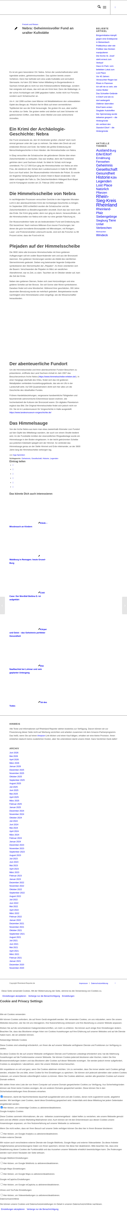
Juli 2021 (14, 940)
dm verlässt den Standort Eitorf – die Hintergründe (105, 127)
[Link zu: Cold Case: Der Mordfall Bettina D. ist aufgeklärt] (27, 596)
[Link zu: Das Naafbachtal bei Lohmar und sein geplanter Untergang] (27, 669)
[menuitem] (97, 7)
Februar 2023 (16, 875)
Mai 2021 (14, 947)
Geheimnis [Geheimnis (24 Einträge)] (104, 165)
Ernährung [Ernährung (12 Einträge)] (103, 158)
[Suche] (97, 7)
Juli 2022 (14, 899)
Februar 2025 (16, 804)
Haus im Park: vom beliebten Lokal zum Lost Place (105, 69)
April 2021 (14, 951)
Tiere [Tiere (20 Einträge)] (112, 220)
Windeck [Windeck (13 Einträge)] (102, 235)
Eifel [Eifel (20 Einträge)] (99, 154)
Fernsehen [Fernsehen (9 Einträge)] (103, 161)
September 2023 (17, 852)
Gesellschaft (37, 458)
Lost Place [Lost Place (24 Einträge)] (104, 185)
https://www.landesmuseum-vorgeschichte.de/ (30, 412)
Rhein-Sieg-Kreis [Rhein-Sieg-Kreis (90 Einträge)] (106, 198)
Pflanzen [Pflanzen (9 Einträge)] (101, 192)
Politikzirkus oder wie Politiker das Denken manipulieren (105, 49)
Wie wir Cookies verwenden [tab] (12, 1014)
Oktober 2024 (16, 817)
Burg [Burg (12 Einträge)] (113, 150)
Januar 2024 (15, 841)
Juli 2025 (14, 787)
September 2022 (17, 893)
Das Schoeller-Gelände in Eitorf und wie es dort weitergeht (106, 97)
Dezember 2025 (17, 770)
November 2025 (17, 773)
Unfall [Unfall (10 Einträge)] (99, 224)
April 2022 (14, 910)
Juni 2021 (14, 944)
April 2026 (14, 759)
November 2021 (17, 927)
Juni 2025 (14, 790)
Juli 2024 (14, 821)
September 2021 (17, 934)
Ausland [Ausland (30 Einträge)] (102, 150)
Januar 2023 (15, 879)
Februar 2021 (16, 958)
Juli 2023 (14, 858)
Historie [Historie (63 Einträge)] (103, 177)
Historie (46, 458)
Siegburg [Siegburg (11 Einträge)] (102, 220)
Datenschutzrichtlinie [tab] (9, 1199)
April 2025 (14, 797)
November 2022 (17, 886)
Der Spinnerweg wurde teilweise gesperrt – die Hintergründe (106, 117)
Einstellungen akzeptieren (14, 996)
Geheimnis (26, 458)
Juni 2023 (14, 862)
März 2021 (14, 954)
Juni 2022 (14, 903)
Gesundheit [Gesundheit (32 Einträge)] (105, 173)
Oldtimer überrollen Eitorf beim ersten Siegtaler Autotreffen (105, 107)
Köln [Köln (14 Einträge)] (114, 177)
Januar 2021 (15, 961)
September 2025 (17, 780)
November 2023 (17, 848)
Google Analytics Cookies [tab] (11, 1111)
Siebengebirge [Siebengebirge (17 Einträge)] (106, 216)
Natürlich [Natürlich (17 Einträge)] (102, 189)
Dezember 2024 (17, 811)
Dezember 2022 (17, 882)
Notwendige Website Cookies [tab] (13, 1040)
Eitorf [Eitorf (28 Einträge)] (107, 154)
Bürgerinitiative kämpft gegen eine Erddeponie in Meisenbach (106, 38)
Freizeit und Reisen (30, 24)
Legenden (54, 458)
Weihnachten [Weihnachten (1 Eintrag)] (101, 232)
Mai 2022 (14, 906)
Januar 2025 (15, 807)
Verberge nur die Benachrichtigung (44, 996)
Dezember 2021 (17, 923)
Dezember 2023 (17, 845)
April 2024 (14, 831)
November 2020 (17, 968)
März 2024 (14, 835)
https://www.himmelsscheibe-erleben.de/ (57, 376)
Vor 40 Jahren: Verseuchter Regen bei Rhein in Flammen (106, 79)
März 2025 (14, 800)
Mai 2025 (14, 794)
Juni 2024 (14, 824)
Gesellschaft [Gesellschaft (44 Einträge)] (106, 169)
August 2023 (15, 855)
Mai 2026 (14, 756)
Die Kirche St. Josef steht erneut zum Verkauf (105, 59)
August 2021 (15, 937)
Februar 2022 (16, 916)
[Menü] (104, 7)
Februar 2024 (16, 838)
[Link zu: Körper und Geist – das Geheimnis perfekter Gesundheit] (28, 632)
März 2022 (14, 913)
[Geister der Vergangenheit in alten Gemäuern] (2, 605)
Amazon (41, 735)
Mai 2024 (14, 828)
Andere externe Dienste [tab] (11, 1137)
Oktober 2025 (16, 776)
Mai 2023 (14, 865)
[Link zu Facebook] (115, 7)
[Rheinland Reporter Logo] (33, 7)
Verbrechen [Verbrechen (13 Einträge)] (104, 227)
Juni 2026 (14, 752)
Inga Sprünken (19, 455)
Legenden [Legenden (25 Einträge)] (103, 181)
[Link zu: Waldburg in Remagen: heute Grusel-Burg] (28, 559)
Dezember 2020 (17, 964)
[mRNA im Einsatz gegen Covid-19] (124, 605)
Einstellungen (68, 996)
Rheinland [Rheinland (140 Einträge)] (106, 204)
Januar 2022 (15, 920)
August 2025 (15, 783)
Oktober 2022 (16, 889)
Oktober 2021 (16, 930)
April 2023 (14, 869)
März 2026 (14, 763)
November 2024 (17, 814)
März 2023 (14, 872)
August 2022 (15, 896)
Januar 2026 (15, 766)
